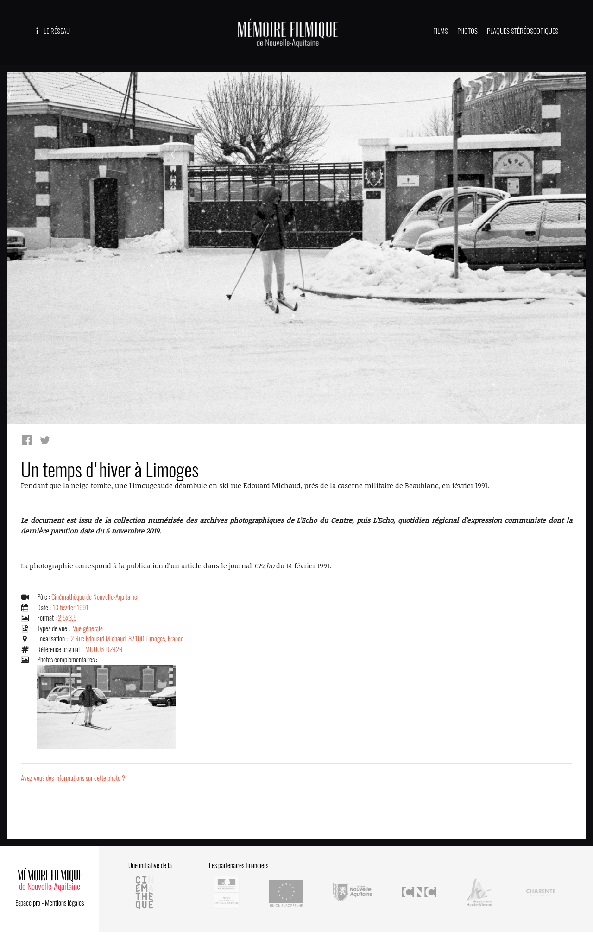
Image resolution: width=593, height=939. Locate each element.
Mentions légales (64, 902)
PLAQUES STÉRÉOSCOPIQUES (522, 31)
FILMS (440, 31)
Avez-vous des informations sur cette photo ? (73, 778)
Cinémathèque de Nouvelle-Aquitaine (94, 597)
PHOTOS (467, 31)
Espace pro (27, 902)
